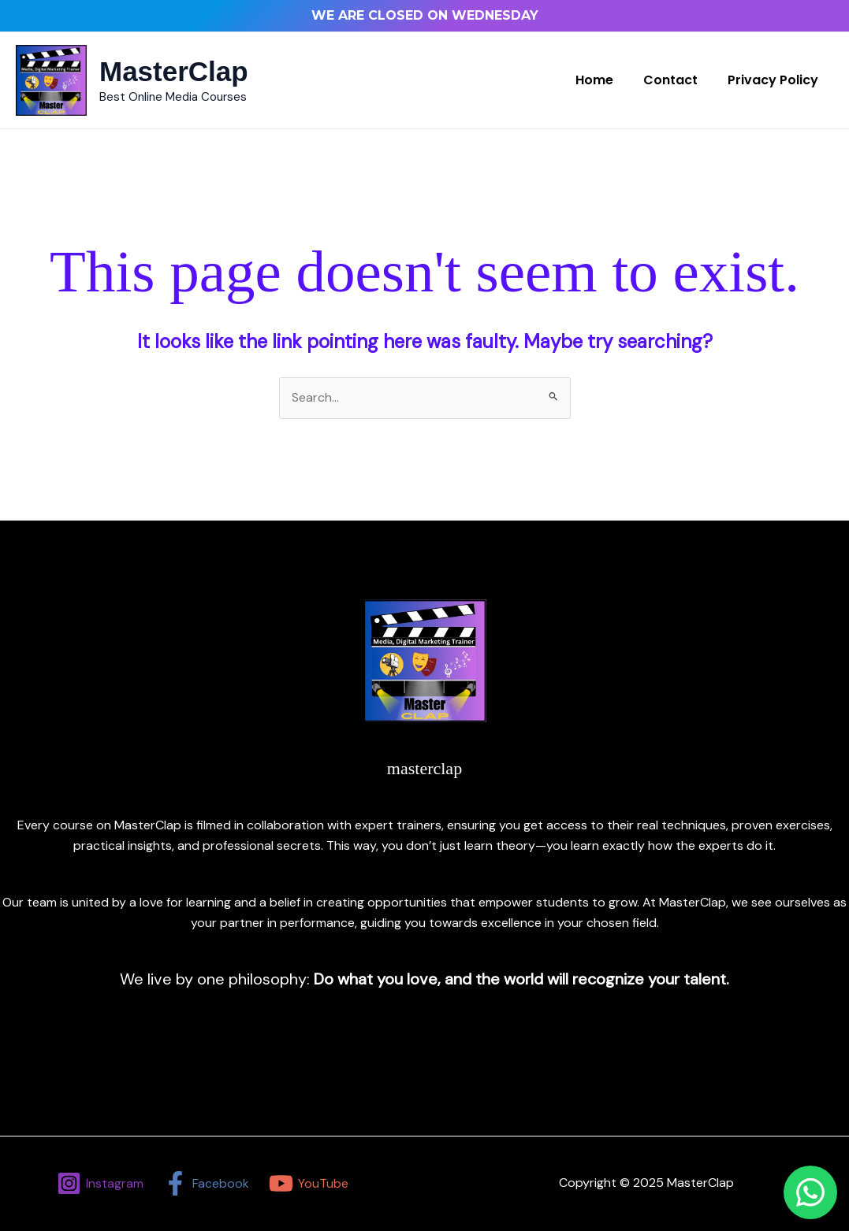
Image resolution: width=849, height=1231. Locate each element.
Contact (677, 80)
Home (606, 80)
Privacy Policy (775, 80)
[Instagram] (100, 1183)
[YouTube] (308, 1183)
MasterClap (173, 71)
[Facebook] (206, 1183)
